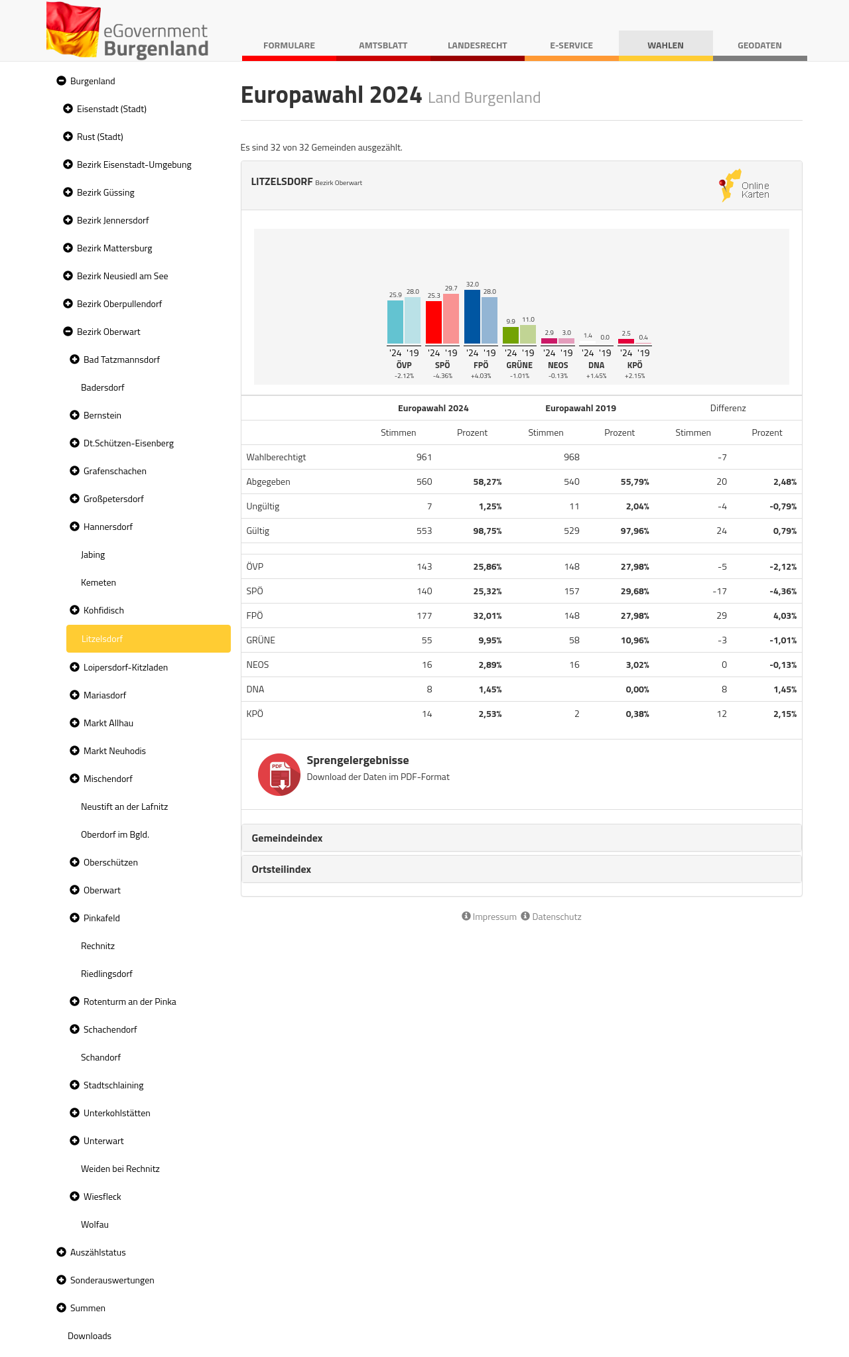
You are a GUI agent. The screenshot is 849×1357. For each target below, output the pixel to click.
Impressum (489, 916)
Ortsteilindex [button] (282, 869)
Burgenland (92, 81)
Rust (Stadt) (100, 136)
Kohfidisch (104, 610)
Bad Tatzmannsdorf (122, 359)
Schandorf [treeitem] (101, 1057)
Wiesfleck (102, 1196)
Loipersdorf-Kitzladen (126, 667)
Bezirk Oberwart (109, 331)
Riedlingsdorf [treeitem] (107, 973)
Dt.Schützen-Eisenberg (129, 443)
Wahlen (665, 45)
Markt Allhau (108, 723)
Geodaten (760, 45)
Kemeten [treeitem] (98, 582)
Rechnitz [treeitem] (98, 945)
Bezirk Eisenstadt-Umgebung (134, 164)
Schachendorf (110, 1029)
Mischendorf (108, 778)
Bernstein (102, 415)
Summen (87, 1308)
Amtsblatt (383, 45)
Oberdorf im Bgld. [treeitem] (115, 834)
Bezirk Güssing (106, 192)
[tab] (522, 837)
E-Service (571, 45)
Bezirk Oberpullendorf (119, 303)
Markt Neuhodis (115, 750)
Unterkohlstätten (117, 1113)
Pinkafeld (102, 918)
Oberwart (102, 890)
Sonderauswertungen (112, 1280)
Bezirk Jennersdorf (113, 220)
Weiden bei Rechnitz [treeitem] (120, 1168)
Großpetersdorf (114, 498)
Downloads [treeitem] (89, 1335)
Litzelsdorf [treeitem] (102, 638)
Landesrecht (477, 45)
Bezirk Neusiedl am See (122, 276)
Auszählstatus (98, 1252)
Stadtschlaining (113, 1085)
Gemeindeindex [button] (287, 838)
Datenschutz (551, 916)
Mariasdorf (105, 695)
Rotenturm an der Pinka (130, 1001)
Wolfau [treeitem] (95, 1224)
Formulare (289, 45)
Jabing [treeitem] (93, 554)
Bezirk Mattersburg (115, 248)
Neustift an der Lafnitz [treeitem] (124, 806)
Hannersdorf (108, 526)
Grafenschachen (115, 471)
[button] (59, 81)
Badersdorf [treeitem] (103, 387)
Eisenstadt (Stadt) (112, 108)
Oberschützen (111, 862)
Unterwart (104, 1140)
